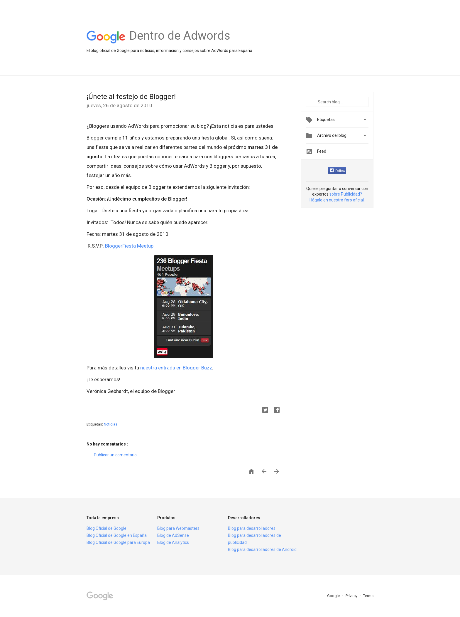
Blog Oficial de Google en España (117, 535)
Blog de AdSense (173, 535)
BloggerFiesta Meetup (129, 246)
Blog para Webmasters (178, 528)
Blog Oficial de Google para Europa (118, 542)
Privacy (352, 596)
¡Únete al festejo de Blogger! (131, 97)
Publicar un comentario (115, 455)
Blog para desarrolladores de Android (262, 549)
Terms (368, 596)
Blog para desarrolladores (251, 528)
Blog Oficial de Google (106, 528)
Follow (337, 171)
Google (334, 596)
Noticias (110, 424)
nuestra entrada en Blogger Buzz (176, 368)
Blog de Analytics (173, 542)
